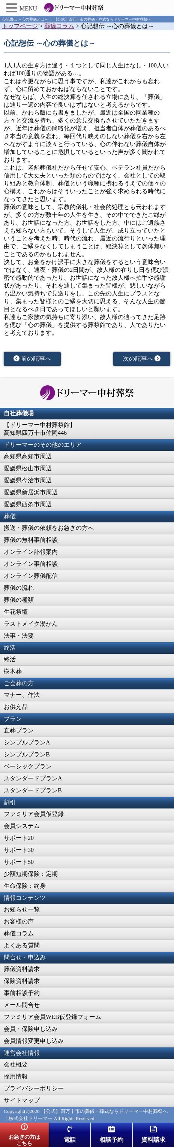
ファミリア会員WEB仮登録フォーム (52, 1017)
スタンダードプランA (33, 778)
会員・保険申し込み (31, 1029)
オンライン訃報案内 (31, 552)
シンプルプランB (27, 754)
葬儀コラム (19, 933)
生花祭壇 (16, 612)
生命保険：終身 (25, 886)
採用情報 (16, 1076)
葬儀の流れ (19, 588)
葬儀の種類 (19, 600)
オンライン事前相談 (31, 564)
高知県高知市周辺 (28, 456)
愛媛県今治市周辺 (28, 480)
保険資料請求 (22, 981)
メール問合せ (22, 1005)
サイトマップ (22, 1100)
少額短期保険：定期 (31, 874)
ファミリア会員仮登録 (34, 814)
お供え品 (16, 707)
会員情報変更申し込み (34, 1041)
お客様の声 (19, 921)
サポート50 (19, 862)
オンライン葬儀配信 (31, 576)
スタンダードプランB (33, 790)
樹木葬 (13, 671)
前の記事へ (32, 358)
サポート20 (19, 838)
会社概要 (16, 1064)
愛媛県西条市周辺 (28, 504)
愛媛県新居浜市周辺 (31, 492)
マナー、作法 (22, 695)
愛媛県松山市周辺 (28, 468)
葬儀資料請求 (22, 969)
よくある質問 (22, 945)
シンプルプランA (27, 742)
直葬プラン (19, 730)
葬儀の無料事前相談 (31, 540)
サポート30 (19, 850)
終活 (10, 659)
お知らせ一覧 (22, 909)
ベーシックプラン (28, 766)
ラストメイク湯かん (31, 623)
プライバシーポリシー (34, 1088)
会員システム (22, 826)
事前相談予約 (22, 993)
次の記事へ (141, 358)
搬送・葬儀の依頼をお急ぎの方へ (49, 528)
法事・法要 (19, 635)
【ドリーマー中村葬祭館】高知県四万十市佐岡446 (40, 429)
